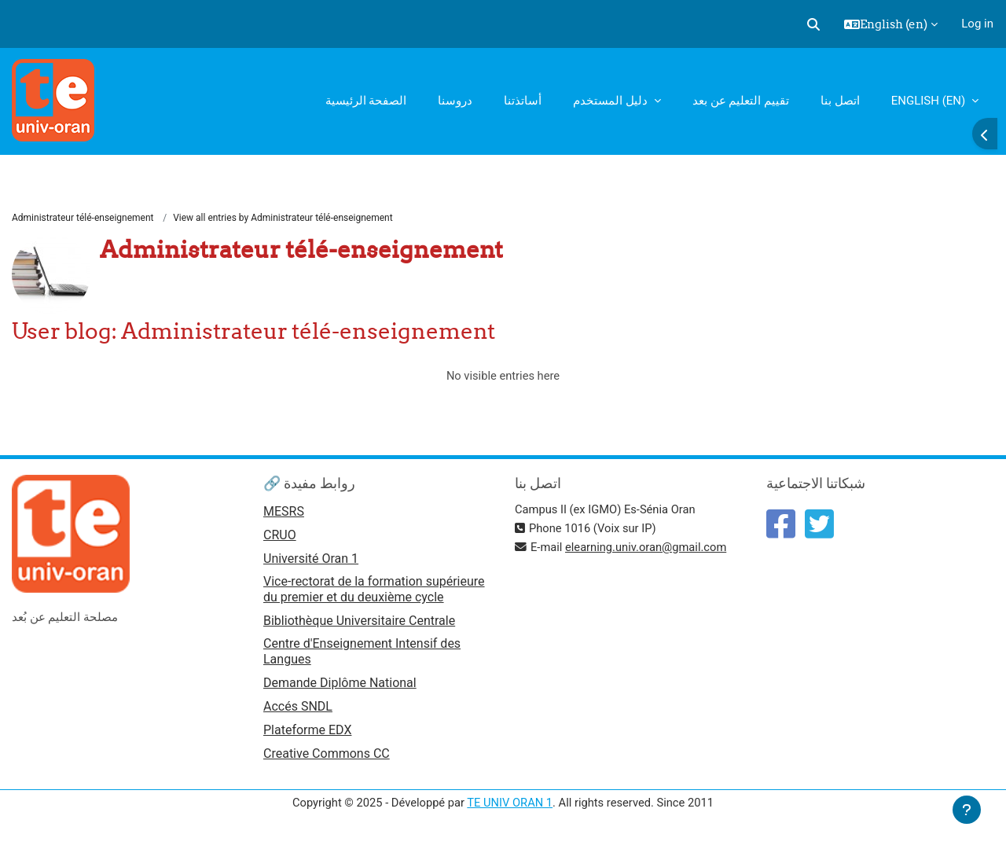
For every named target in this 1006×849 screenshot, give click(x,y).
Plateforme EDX (307, 734)
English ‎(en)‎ (929, 101)
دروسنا (455, 101)
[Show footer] (967, 810)
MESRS (283, 512)
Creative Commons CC (326, 758)
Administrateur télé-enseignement (83, 217)
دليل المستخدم (611, 101)
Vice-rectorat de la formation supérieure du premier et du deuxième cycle (374, 591)
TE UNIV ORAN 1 (509, 808)
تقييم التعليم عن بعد (740, 101)
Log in (977, 24)
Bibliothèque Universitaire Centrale (359, 623)
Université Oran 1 (310, 560)
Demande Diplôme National (340, 686)
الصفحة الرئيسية (366, 101)
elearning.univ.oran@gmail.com (648, 549)
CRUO (279, 536)
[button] (813, 24)
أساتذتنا (523, 101)
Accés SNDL (297, 710)
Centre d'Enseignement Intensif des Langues (362, 654)
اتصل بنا (840, 101)
